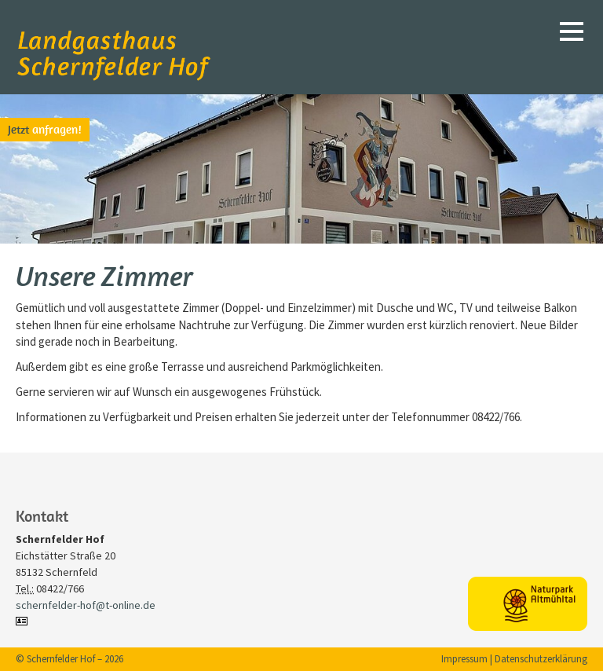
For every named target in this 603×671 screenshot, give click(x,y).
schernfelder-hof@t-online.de (85, 605)
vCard (23, 621)
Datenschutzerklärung (541, 659)
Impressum (464, 659)
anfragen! (45, 129)
